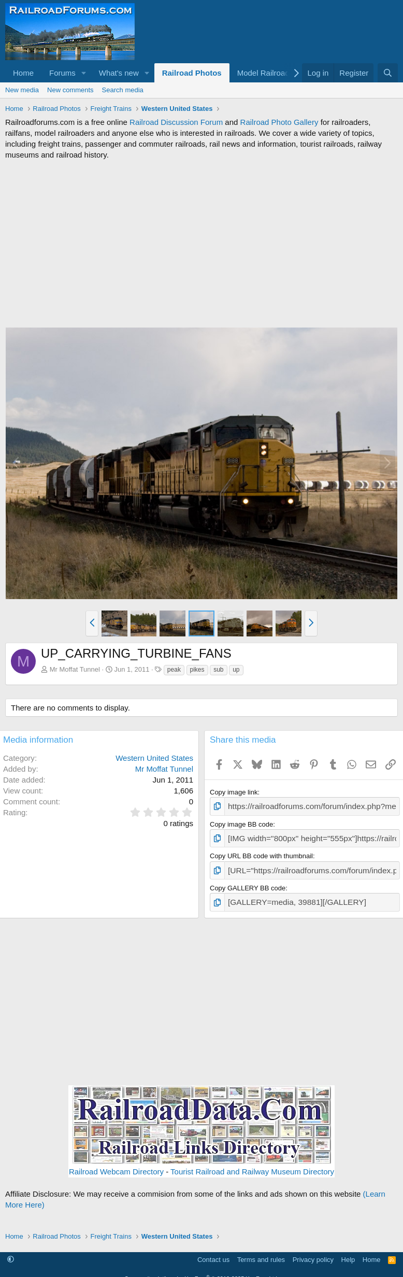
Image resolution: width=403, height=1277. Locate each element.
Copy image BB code (241, 822)
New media (22, 90)
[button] (84, 72)
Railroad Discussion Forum (176, 122)
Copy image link (234, 792)
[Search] (388, 72)
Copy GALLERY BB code (247, 883)
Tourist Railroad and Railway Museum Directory (252, 1164)
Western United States (154, 758)
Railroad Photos (192, 72)
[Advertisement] (201, 243)
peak (174, 669)
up (236, 669)
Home (23, 72)
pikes (197, 669)
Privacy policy (313, 1252)
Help (348, 1252)
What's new (119, 72)
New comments (70, 90)
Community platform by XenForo (201, 1271)
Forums (62, 72)
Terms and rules (261, 1252)
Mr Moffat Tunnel (75, 669)
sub (218, 669)
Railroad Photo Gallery (279, 122)
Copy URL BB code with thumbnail (261, 852)
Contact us (213, 1252)
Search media (122, 90)
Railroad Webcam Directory (116, 1164)
